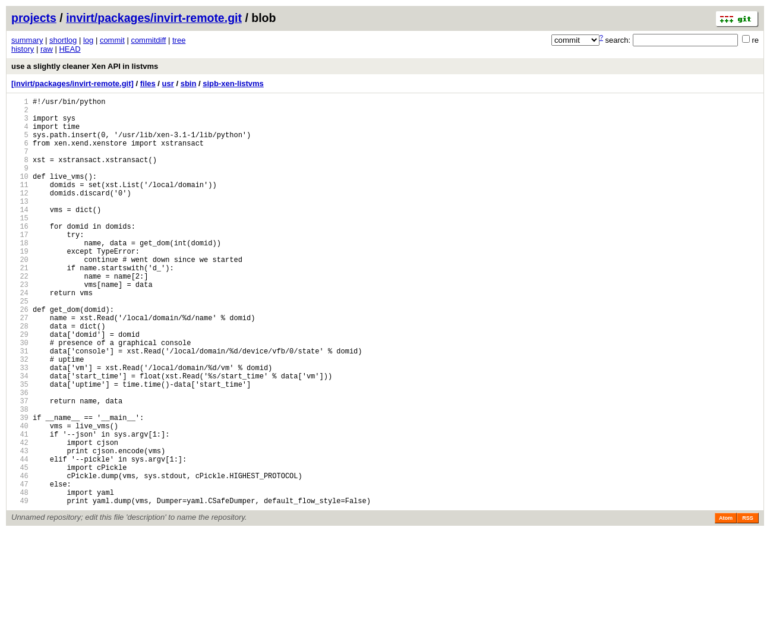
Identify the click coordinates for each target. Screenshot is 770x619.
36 (20, 456)
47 (20, 568)
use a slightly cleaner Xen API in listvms (84, 66)
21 (20, 305)
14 (20, 234)
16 (20, 255)
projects (33, 17)
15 (20, 244)
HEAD (69, 49)
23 (20, 325)
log (88, 40)
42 (20, 517)
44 (20, 537)
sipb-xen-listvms (233, 83)
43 (20, 527)
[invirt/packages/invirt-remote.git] (72, 83)
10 (20, 194)
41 (20, 507)
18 (20, 275)
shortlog (63, 40)
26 (20, 355)
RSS (747, 605)
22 (20, 315)
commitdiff (148, 40)
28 (20, 376)
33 (20, 426)
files (148, 83)
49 (20, 588)
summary (27, 40)
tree (178, 40)
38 (20, 477)
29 (20, 386)
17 (20, 265)
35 (20, 446)
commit (112, 40)
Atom (726, 605)
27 (20, 366)
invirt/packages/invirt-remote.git (154, 17)
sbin (189, 83)
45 (20, 547)
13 (20, 224)
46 (20, 557)
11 (20, 204)
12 (20, 214)
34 (20, 436)
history (22, 49)
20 (20, 295)
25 (20, 345)
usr (168, 83)
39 (20, 487)
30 (20, 396)
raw (46, 49)
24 (20, 335)
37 (20, 467)
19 (20, 285)
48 (20, 578)
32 (20, 416)
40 (20, 497)
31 (20, 406)
